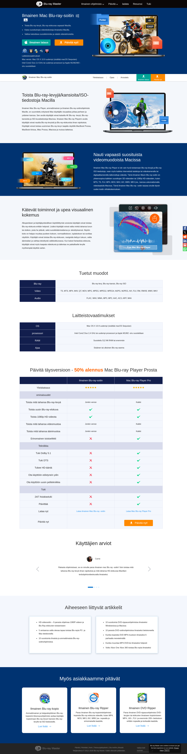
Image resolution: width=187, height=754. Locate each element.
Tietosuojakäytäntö (101, 748)
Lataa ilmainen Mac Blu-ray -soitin (90, 511)
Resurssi (137, 4)
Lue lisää (44, 726)
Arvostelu (125, 77)
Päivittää (84, 748)
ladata (125, 4)
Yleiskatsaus (98, 77)
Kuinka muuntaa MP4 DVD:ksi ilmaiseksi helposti (126, 643)
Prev (38, 569)
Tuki (149, 4)
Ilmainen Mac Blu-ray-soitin (37, 77)
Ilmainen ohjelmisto (91, 4)
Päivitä (112, 4)
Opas (112, 77)
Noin (90, 748)
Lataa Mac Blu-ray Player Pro (138, 511)
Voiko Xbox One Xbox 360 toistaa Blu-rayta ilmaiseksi (128, 648)
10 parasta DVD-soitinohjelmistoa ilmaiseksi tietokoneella (130, 630)
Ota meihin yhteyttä (116, 748)
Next (149, 569)
